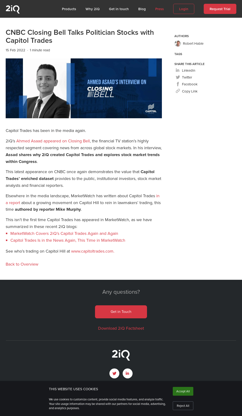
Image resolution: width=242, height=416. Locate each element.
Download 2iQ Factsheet (121, 328)
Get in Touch (121, 311)
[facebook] (187, 84)
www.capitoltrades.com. (92, 251)
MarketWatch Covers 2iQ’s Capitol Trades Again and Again (64, 233)
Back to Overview (22, 264)
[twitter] (184, 77)
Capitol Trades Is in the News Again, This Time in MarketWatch (67, 240)
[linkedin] (185, 70)
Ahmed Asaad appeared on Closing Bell (53, 141)
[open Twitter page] (114, 373)
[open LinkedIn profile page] (128, 373)
